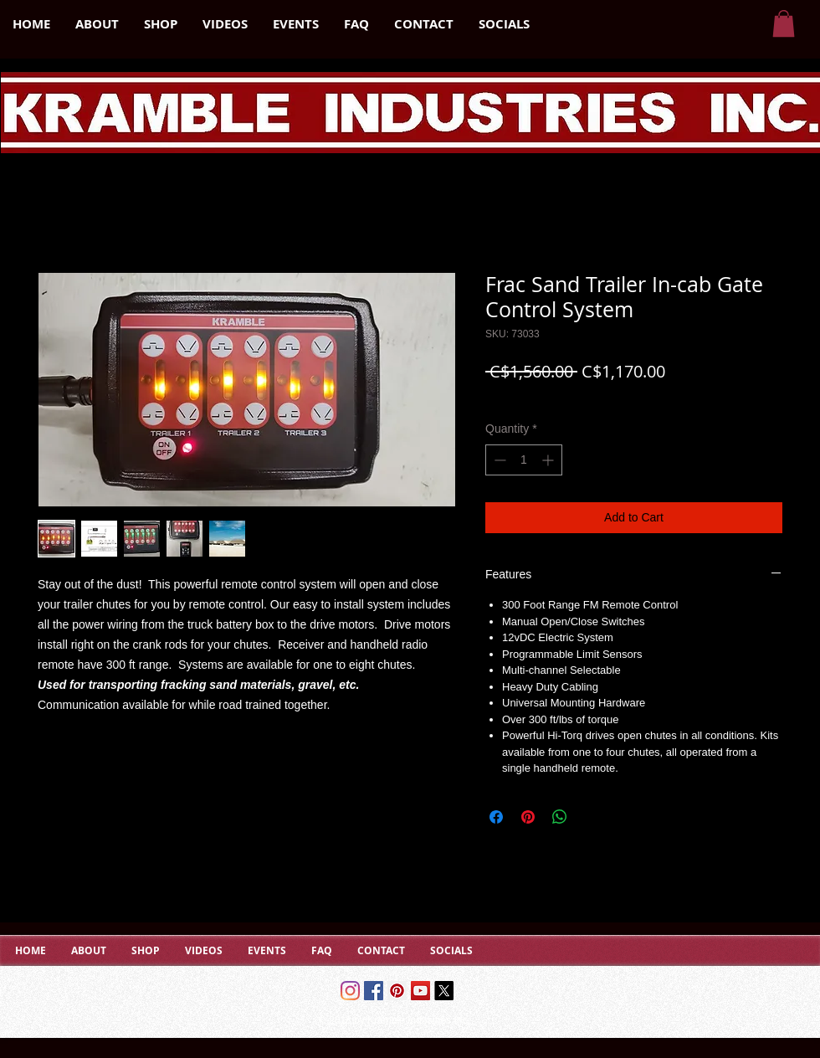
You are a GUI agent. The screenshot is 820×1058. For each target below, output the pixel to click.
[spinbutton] (524, 460)
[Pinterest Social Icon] (397, 990)
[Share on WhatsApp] (560, 817)
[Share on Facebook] (496, 817)
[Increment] (549, 460)
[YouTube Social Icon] (420, 990)
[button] (783, 23)
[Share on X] (592, 817)
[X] (444, 990)
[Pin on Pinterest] (528, 817)
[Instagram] (350, 990)
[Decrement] (498, 460)
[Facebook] (373, 990)
